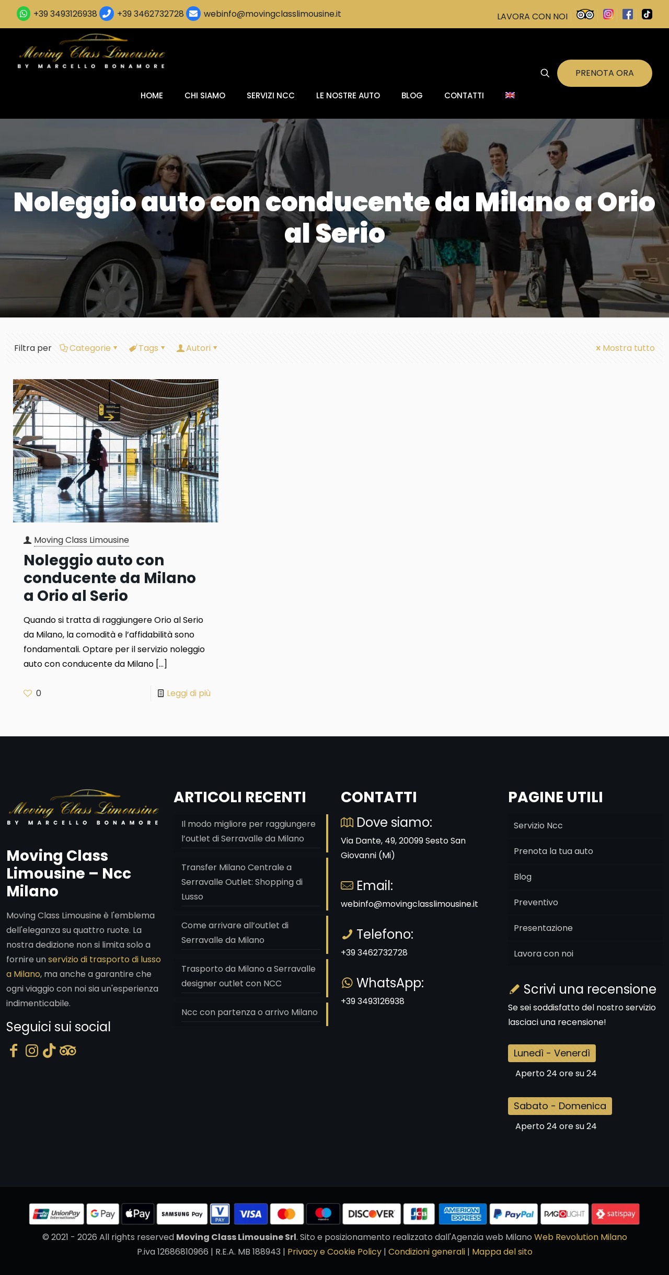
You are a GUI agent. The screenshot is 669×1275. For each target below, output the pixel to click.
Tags (148, 348)
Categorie (89, 348)
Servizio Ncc (538, 825)
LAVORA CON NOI (532, 16)
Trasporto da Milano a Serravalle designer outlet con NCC (248, 976)
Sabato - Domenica (560, 1105)
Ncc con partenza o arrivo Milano (249, 1012)
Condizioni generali (426, 1252)
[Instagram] (32, 1051)
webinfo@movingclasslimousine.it (271, 14)
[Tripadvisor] (68, 1051)
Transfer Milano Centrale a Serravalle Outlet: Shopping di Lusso (242, 882)
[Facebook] (13, 1051)
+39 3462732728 (150, 14)
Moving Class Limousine (81, 540)
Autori (197, 348)
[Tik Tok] (49, 1051)
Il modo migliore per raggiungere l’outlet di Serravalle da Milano (248, 831)
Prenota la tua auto (553, 851)
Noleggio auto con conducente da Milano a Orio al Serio (110, 578)
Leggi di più (189, 693)
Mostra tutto (624, 348)
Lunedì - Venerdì (552, 1053)
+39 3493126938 (65, 14)
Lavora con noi (543, 954)
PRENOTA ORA (604, 73)
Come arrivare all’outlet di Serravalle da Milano (235, 932)
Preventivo (536, 902)
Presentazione (543, 928)
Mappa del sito (502, 1252)
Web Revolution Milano (580, 1237)
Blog (523, 877)
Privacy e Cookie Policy (334, 1252)
